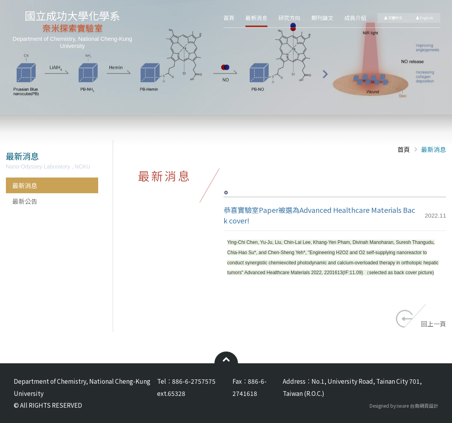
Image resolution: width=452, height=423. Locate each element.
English (424, 17)
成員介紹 (355, 18)
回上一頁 (433, 323)
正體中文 (393, 17)
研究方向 (289, 18)
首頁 (228, 18)
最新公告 (24, 201)
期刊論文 (322, 18)
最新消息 (256, 18)
